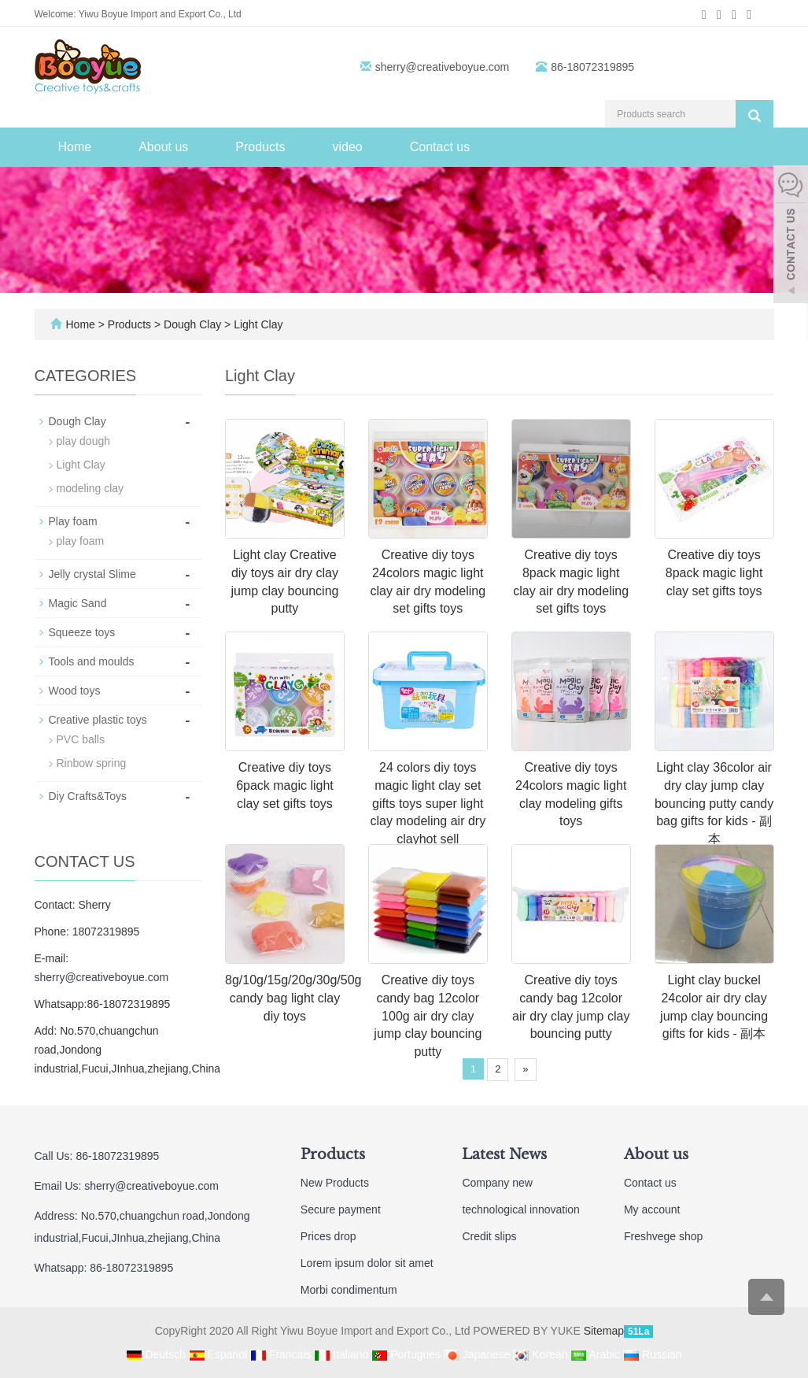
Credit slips (489, 1236)
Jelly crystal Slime (92, 574)
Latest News (504, 1154)
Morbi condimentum (349, 1290)
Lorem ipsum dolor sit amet (367, 1263)
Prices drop (328, 1236)
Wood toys (75, 690)
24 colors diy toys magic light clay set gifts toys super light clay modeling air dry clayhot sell (427, 803)
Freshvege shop (663, 1236)
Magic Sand (78, 603)
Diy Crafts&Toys (88, 796)
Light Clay (256, 324)
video (347, 147)
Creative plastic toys (98, 719)
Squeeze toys (82, 632)
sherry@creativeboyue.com (442, 67)
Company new (497, 1182)
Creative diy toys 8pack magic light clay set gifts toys (714, 573)
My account (652, 1209)
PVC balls (81, 739)
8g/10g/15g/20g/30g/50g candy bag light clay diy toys (293, 998)
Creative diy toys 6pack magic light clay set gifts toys (285, 785)
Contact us (440, 147)
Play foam (73, 521)
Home (75, 147)
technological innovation (520, 1209)
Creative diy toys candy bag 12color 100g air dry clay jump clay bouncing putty (427, 1015)
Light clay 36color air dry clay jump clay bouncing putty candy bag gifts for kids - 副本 (714, 803)
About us (163, 147)
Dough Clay (192, 324)
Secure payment (341, 1209)
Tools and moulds (92, 661)
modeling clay (90, 488)
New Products (335, 1182)
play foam (81, 541)
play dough (84, 441)
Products (260, 147)
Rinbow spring (92, 763)
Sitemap (604, 1330)
